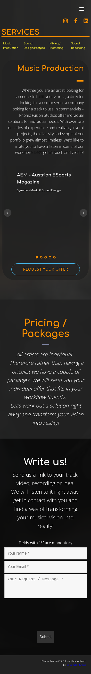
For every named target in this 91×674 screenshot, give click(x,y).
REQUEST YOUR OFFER (45, 269)
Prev (7, 213)
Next (83, 213)
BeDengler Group (76, 664)
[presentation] (41, 615)
